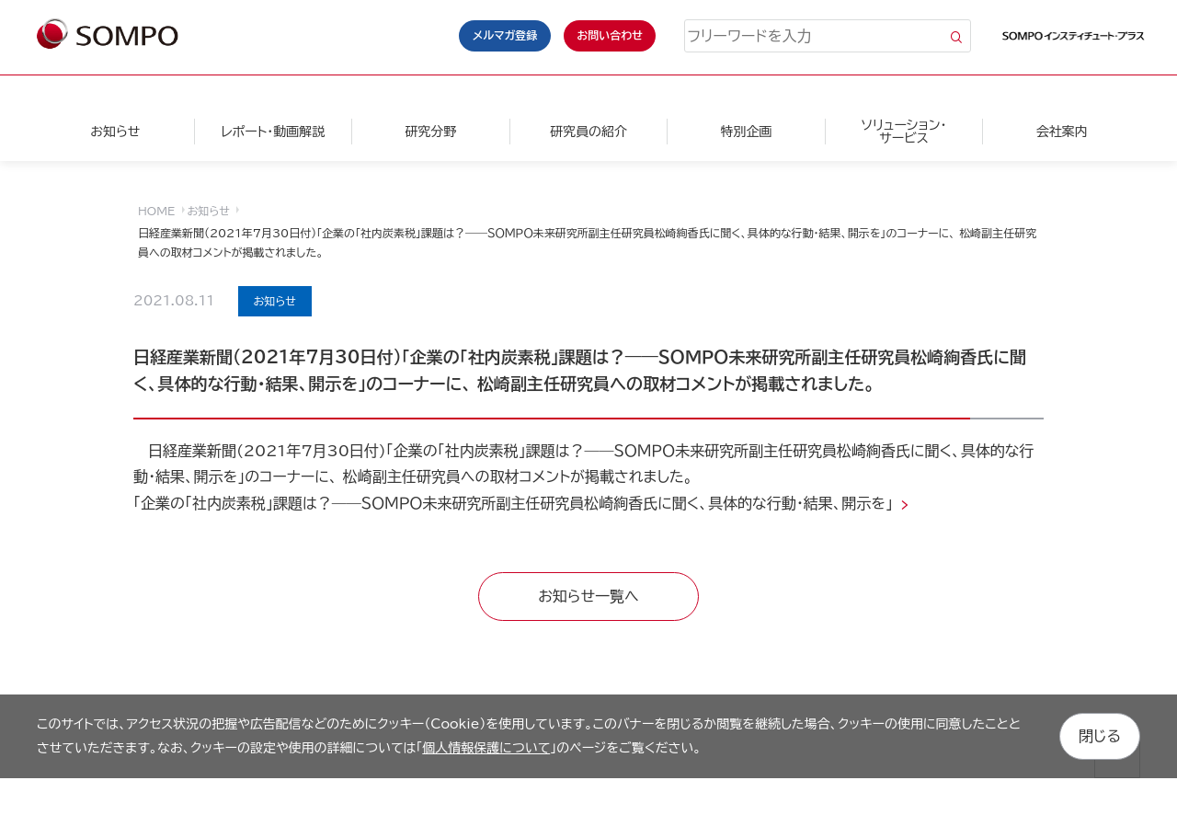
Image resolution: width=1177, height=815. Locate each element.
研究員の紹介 (588, 131)
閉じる (1100, 736)
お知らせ (115, 131)
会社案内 (1062, 131)
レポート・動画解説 (273, 131)
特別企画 (745, 131)
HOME (156, 210)
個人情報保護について (486, 747)
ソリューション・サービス (903, 131)
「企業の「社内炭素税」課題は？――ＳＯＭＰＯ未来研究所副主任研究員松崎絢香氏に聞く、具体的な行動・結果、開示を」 (515, 503)
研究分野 (430, 131)
